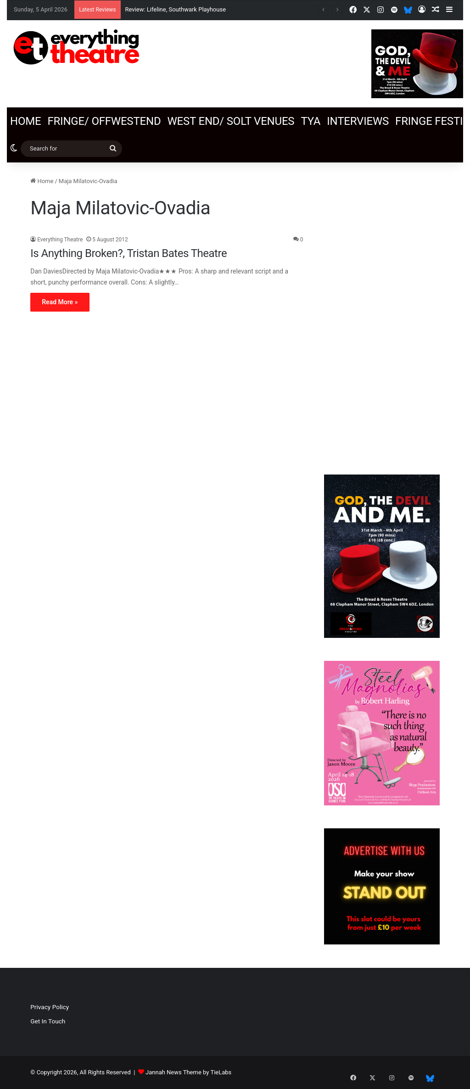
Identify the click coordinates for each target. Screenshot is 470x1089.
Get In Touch (47, 1021)
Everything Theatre (60, 239)
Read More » (60, 302)
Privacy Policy (49, 1007)
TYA (310, 121)
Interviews (358, 121)
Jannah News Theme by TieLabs (188, 1072)
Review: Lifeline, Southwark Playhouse (175, 9)
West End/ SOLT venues (230, 121)
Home (25, 121)
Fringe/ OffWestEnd (104, 121)
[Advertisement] (382, 314)
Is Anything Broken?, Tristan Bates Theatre (128, 253)
